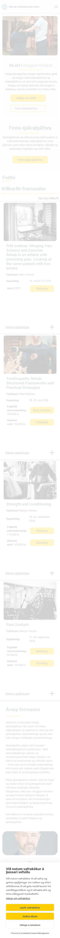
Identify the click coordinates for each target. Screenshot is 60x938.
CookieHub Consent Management (35, 933)
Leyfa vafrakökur (30, 907)
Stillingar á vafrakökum (30, 925)
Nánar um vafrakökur (18, 898)
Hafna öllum (30, 916)
